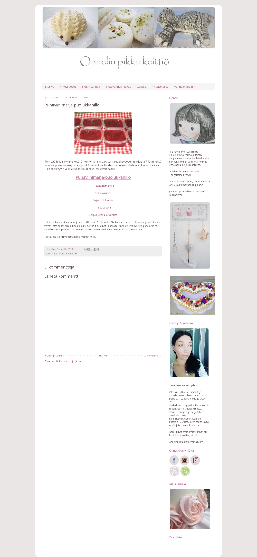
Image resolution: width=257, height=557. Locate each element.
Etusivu (49, 86)
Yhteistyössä (160, 86)
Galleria (142, 86)
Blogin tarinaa (91, 86)
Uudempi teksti (53, 355)
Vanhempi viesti (152, 355)
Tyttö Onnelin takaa (118, 86)
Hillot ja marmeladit (67, 253)
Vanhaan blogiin (184, 86)
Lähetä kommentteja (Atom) (66, 361)
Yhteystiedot (68, 86)
